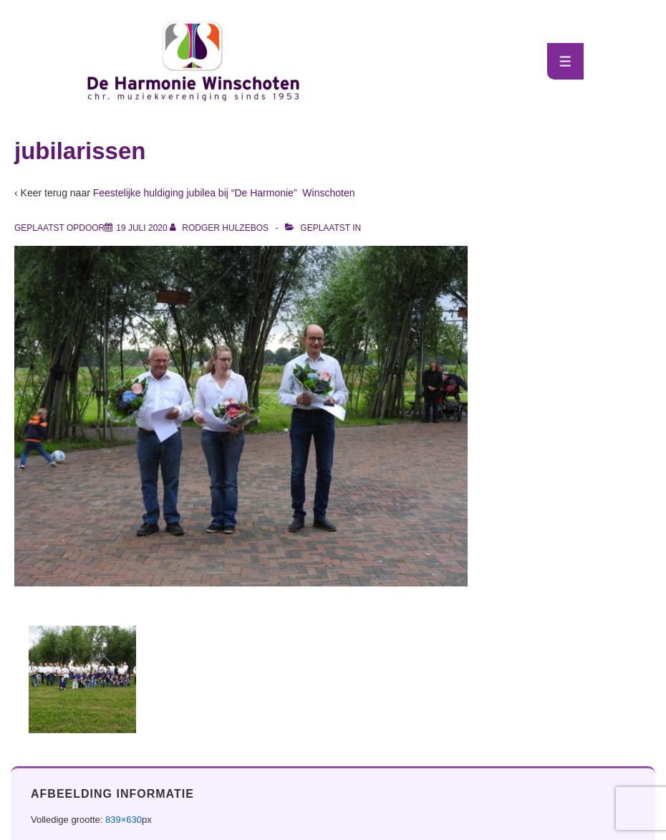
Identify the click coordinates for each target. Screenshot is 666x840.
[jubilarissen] (141, 228)
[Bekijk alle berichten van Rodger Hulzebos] (220, 228)
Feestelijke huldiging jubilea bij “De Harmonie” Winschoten (224, 193)
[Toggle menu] (565, 61)
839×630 (123, 819)
